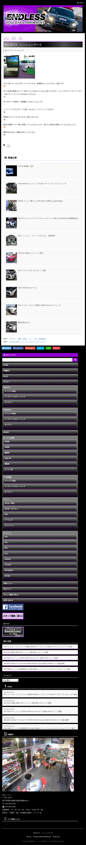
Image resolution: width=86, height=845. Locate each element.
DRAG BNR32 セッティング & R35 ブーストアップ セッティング (42, 183)
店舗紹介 (6, 371)
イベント (6, 499)
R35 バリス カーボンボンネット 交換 (32, 270)
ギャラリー (9, 402)
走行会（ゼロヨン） (12, 509)
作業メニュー (8, 583)
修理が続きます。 (24, 322)
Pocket (56, 348)
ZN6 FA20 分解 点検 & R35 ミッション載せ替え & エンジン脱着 (25, 652)
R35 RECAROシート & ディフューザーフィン (28, 342)
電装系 (7, 464)
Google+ (30, 348)
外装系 (7, 447)
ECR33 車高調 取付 (25, 166)
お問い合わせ (8, 600)
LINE (48, 348)
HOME (5, 365)
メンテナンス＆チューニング (15, 397)
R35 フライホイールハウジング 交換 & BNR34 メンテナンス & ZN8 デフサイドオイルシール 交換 (37, 647)
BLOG (5, 376)
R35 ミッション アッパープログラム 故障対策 (36, 235)
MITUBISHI (9, 570)
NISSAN (8, 559)
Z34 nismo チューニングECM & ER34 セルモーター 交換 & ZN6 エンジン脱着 (30, 658)
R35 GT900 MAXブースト (27, 288)
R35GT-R (6, 387)
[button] (41, 29)
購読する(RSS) (9, 355)
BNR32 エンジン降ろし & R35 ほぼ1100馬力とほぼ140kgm (40, 201)
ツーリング (9, 520)
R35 (8, 145)
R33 (6, 548)
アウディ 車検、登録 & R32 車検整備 (28, 339)
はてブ (40, 348)
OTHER (7, 576)
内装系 (7, 441)
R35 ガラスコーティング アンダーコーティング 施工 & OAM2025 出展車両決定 (48, 218)
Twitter (6, 348)
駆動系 (7, 453)
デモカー (6, 382)
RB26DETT (7, 410)
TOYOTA (8, 565)
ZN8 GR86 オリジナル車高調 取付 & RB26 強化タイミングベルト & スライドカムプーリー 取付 (36, 669)
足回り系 (8, 458)
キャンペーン (9, 525)
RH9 (6, 514)
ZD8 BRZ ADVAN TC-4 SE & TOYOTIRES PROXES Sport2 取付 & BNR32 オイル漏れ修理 (33, 663)
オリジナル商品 (10, 391)
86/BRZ (6, 432)
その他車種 (7, 477)
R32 (6, 553)
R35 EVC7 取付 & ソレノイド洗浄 (30, 253)
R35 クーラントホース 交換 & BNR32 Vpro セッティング (39, 305)
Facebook (18, 348)
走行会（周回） (10, 503)
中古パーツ (7, 589)
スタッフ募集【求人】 (11, 595)
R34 (6, 542)
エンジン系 (9, 469)
